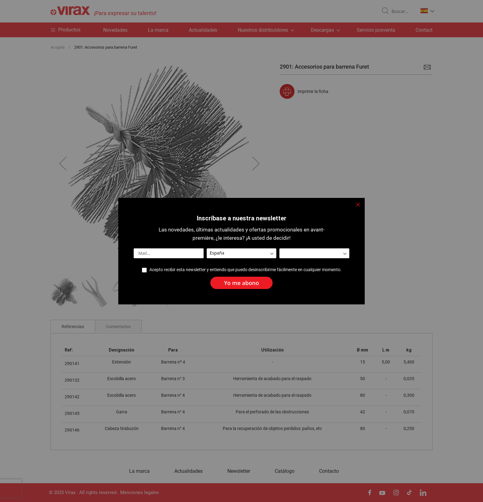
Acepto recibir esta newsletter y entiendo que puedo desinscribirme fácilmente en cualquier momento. (245, 269)
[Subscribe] (241, 283)
